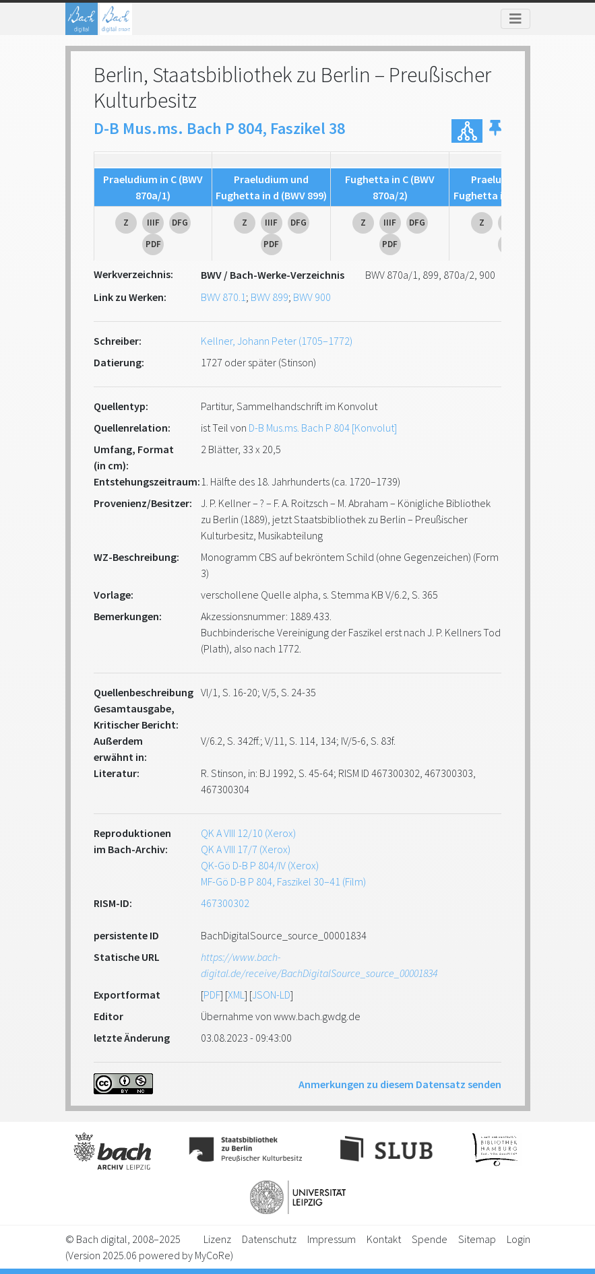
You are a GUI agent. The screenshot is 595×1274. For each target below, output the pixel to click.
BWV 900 (312, 297)
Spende (429, 1239)
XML (236, 994)
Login (518, 1239)
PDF (211, 994)
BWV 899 (269, 297)
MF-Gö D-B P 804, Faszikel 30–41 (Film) (283, 881)
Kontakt (384, 1239)
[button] (495, 131)
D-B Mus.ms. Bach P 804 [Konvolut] (323, 427)
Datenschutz (269, 1239)
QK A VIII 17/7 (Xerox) (245, 849)
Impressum (331, 1239)
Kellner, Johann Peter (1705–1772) (276, 340)
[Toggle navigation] (515, 19)
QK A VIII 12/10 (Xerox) (248, 833)
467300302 (225, 903)
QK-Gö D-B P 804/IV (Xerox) (260, 865)
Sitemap (477, 1239)
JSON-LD (271, 994)
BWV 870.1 (223, 297)
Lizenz (217, 1239)
